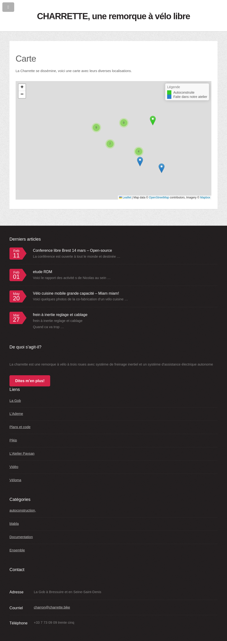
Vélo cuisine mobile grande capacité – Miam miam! (76, 293)
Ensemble (17, 550)
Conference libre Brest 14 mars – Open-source (72, 250)
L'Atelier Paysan (21, 453)
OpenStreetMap (159, 197)
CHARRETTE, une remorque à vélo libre (113, 16)
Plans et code (20, 427)
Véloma (15, 480)
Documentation (21, 537)
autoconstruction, (22, 510)
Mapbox (205, 197)
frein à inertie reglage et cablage (60, 314)
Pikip (13, 440)
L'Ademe (16, 414)
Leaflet (125, 197)
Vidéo (13, 467)
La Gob (15, 401)
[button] (140, 161)
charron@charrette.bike (52, 607)
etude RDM (42, 272)
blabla (14, 524)
